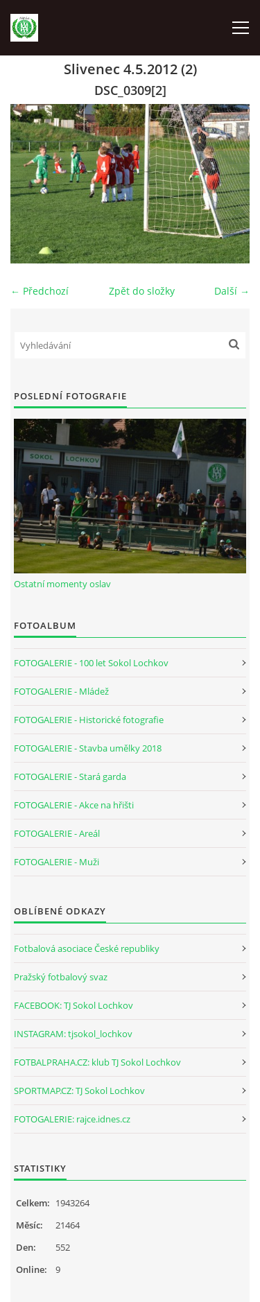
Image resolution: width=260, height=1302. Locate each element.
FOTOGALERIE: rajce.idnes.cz (72, 1119)
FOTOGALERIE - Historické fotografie (89, 719)
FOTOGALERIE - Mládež (61, 691)
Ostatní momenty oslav (62, 584)
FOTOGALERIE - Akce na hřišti (74, 805)
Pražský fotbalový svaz (60, 977)
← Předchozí (39, 290)
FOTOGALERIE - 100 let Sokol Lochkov (91, 663)
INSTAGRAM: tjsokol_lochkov (73, 1033)
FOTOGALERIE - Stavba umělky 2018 (88, 748)
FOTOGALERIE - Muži (56, 862)
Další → (232, 290)
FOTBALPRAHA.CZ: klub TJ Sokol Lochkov (97, 1062)
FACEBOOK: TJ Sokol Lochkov (73, 1005)
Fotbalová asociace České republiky (86, 948)
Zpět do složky (142, 290)
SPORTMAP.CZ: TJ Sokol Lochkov (79, 1090)
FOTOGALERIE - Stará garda (70, 776)
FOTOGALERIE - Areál (57, 833)
